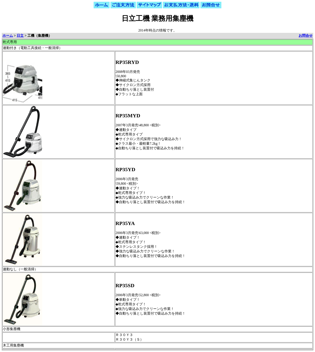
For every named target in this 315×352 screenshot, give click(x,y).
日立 (20, 35)
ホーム (7, 35)
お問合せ (306, 35)
